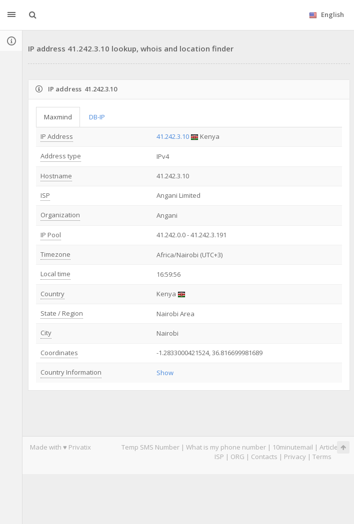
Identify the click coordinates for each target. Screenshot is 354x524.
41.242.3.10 (172, 136)
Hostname (56, 175)
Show (165, 372)
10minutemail (292, 447)
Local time (55, 273)
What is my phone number (226, 447)
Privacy (295, 456)
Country (52, 293)
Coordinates (59, 352)
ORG (237, 456)
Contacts (264, 456)
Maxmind (58, 116)
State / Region (61, 313)
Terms (322, 456)
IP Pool (50, 234)
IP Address (56, 136)
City (46, 332)
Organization (60, 214)
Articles (331, 447)
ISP (45, 195)
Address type (60, 155)
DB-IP (97, 116)
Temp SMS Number (151, 447)
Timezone (55, 254)
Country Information (71, 372)
